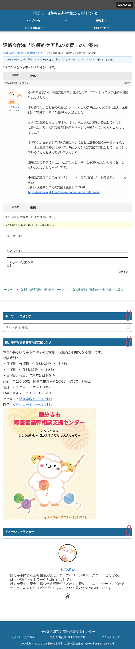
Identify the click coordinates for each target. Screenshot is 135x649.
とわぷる (67, 569)
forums (6, 53)
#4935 (127, 83)
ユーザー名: (14, 235)
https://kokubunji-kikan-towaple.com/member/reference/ (64, 192)
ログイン (123, 271)
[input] (67, 327)
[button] (128, 328)
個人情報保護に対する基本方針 (67, 637)
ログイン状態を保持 (21, 264)
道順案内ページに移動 (35, 399)
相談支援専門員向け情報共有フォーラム (31, 53)
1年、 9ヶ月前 (88, 59)
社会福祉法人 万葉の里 (24, 637)
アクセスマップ (111, 637)
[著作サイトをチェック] (67, 596)
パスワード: (14, 250)
